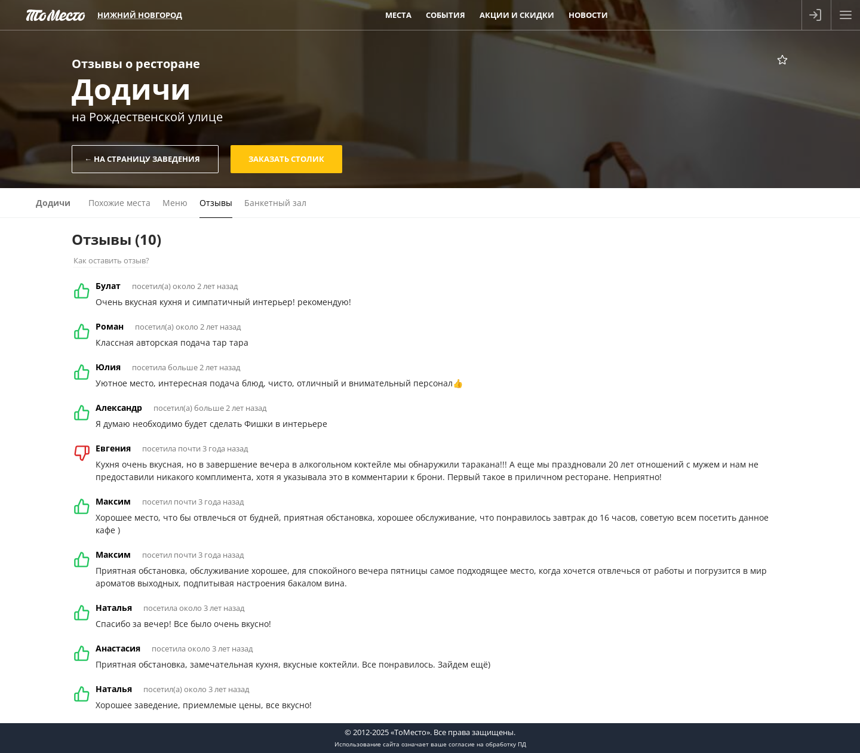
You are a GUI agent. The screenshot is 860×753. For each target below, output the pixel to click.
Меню (175, 202)
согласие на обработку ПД (487, 744)
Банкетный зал (275, 202)
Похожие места (119, 202)
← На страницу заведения (142, 158)
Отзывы (215, 202)
